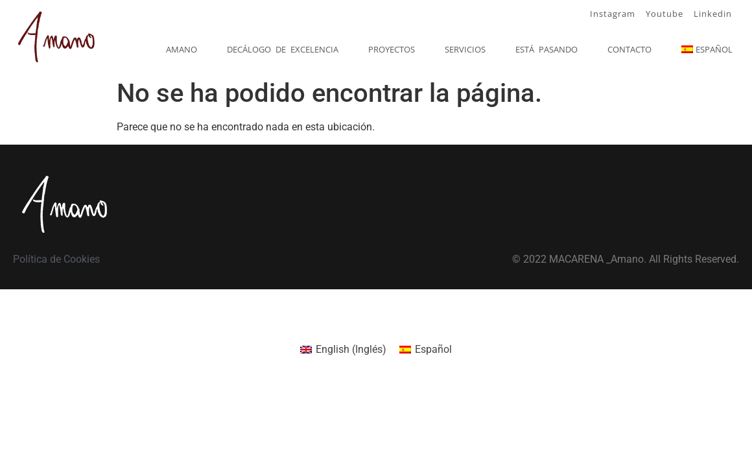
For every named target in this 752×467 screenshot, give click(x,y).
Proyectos (391, 49)
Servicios (465, 49)
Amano (181, 49)
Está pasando (546, 49)
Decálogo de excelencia (282, 49)
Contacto (629, 49)
